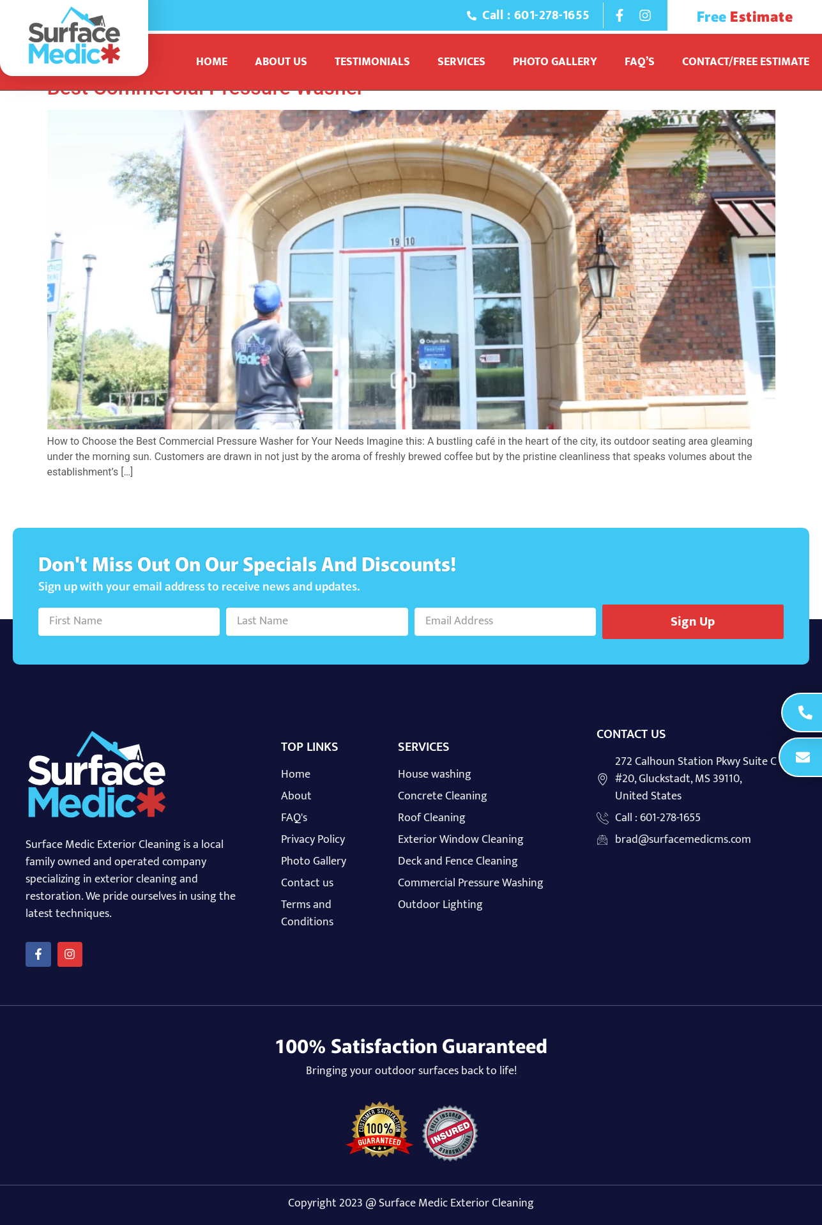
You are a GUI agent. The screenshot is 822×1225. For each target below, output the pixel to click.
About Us (281, 62)
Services (461, 62)
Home (211, 62)
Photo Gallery (555, 62)
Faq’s (640, 62)
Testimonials (372, 62)
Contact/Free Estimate (745, 62)
